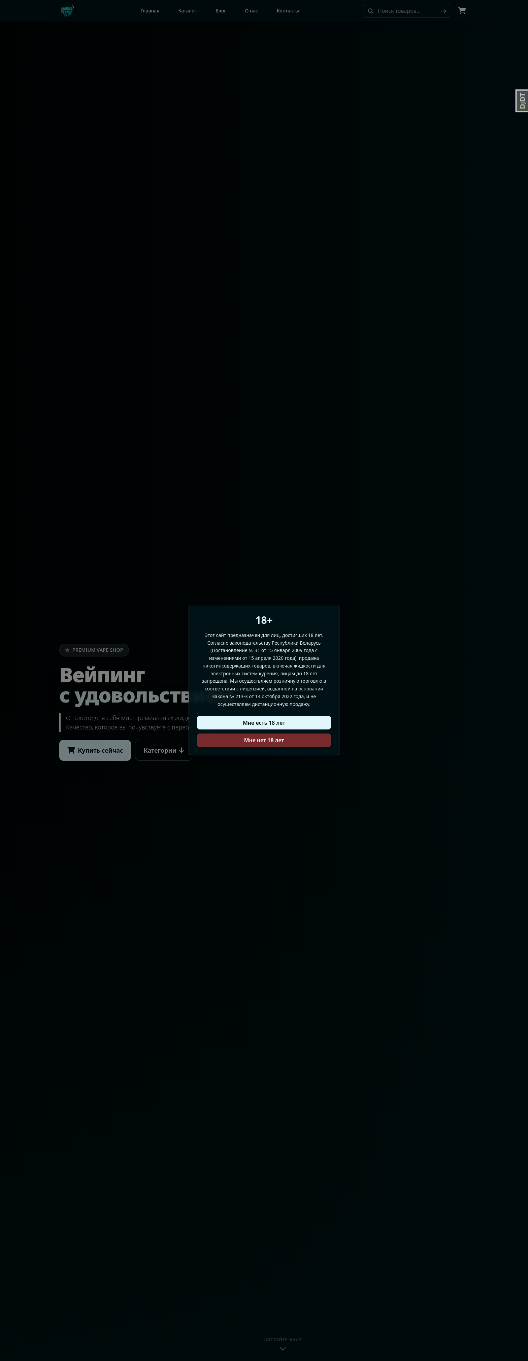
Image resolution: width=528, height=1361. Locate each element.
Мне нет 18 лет (264, 740)
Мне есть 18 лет (264, 722)
